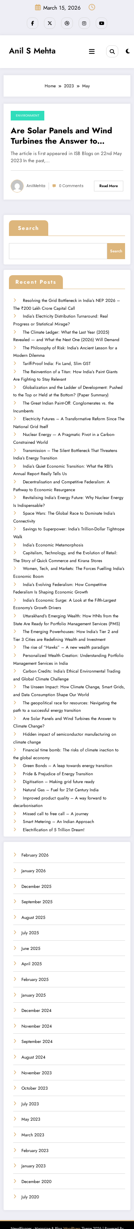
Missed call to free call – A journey (55, 798)
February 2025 (35, 963)
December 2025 (36, 870)
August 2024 (33, 1041)
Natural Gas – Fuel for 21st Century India (60, 775)
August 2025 (33, 901)
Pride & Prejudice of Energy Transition (58, 759)
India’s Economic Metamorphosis (53, 536)
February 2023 (35, 1134)
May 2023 (30, 1103)
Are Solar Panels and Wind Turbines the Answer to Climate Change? (61, 135)
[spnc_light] (128, 51)
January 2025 (33, 978)
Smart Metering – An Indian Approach (58, 805)
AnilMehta (35, 185)
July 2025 (30, 916)
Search (28, 227)
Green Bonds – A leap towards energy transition (67, 752)
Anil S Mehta (32, 49)
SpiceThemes (67, 1218)
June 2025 (30, 932)
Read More (108, 185)
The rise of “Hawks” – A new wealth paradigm (66, 636)
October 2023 (34, 1072)
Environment (27, 115)
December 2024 (36, 994)
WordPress (71, 1212)
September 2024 (37, 1025)
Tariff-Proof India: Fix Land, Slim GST (56, 359)
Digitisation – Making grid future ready (58, 767)
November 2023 (36, 1056)
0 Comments (71, 185)
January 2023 (33, 1149)
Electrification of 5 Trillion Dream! (53, 813)
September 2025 (37, 885)
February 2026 (35, 838)
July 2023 (30, 1087)
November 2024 (36, 1010)
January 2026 (33, 854)
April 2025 (31, 947)
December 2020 (36, 1165)
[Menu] (92, 51)
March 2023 (32, 1118)
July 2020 (30, 1180)
